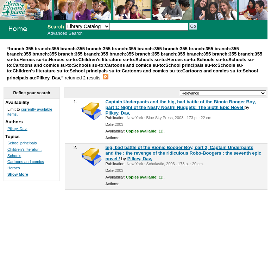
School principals (22, 143)
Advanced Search (65, 33)
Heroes (13, 168)
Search (56, 27)
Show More (17, 174)
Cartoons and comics (25, 162)
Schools (14, 156)
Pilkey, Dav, (118, 113)
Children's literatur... (24, 149)
